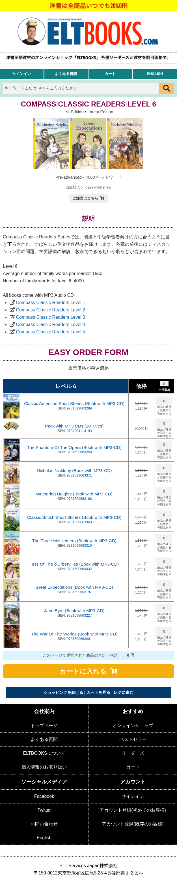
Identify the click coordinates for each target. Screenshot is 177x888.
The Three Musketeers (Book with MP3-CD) (74, 540)
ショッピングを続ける (63, 692)
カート (110, 74)
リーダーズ (133, 753)
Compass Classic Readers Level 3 (50, 317)
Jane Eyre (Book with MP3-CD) (74, 610)
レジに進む (123, 692)
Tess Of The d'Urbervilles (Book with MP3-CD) (74, 564)
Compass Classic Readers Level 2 (50, 309)
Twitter (44, 810)
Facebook (44, 796)
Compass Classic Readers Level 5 (50, 331)
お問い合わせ (44, 823)
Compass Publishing (94, 187)
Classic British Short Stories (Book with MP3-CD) (74, 517)
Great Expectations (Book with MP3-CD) (74, 587)
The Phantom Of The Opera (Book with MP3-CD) (74, 447)
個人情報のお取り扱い (44, 767)
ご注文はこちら (85, 198)
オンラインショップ (133, 725)
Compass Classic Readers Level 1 (50, 302)
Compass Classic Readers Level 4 (50, 324)
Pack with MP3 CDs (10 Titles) (74, 426)
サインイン (21, 74)
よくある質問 (66, 74)
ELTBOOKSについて (44, 753)
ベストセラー (132, 739)
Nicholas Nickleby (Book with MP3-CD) (74, 470)
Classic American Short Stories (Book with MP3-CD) (74, 403)
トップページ (44, 725)
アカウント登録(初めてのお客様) (133, 810)
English (155, 74)
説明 (88, 218)
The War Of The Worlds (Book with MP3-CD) (74, 634)
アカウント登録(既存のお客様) (133, 823)
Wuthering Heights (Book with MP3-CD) (74, 493)
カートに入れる (83, 671)
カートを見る (98, 692)
